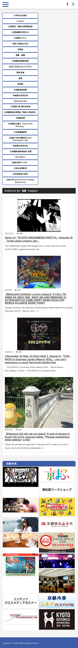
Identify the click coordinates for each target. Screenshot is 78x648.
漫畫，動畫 (20, 55)
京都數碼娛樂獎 (20, 90)
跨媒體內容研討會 (20, 95)
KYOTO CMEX (18, 643)
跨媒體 (20, 84)
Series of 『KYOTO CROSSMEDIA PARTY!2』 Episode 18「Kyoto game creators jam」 (39, 239)
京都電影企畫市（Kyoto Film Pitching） (20, 125)
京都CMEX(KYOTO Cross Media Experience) (20, 181)
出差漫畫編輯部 (20, 132)
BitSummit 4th (20, 101)
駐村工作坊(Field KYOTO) (20, 67)
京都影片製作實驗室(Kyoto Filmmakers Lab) (20, 139)
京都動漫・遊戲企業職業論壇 (20, 26)
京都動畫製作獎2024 (20, 32)
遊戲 (20, 78)
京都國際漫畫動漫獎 (20, 61)
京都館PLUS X (20, 38)
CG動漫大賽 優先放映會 (20, 106)
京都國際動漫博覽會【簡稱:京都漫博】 (20, 112)
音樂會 (20, 49)
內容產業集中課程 (20, 174)
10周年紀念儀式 (20, 15)
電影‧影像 (20, 73)
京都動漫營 (20, 118)
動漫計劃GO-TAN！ (20, 162)
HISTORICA (20, 157)
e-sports (20, 21)
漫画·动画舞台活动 (20, 44)
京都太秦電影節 (20, 168)
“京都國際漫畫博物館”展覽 (20, 151)
